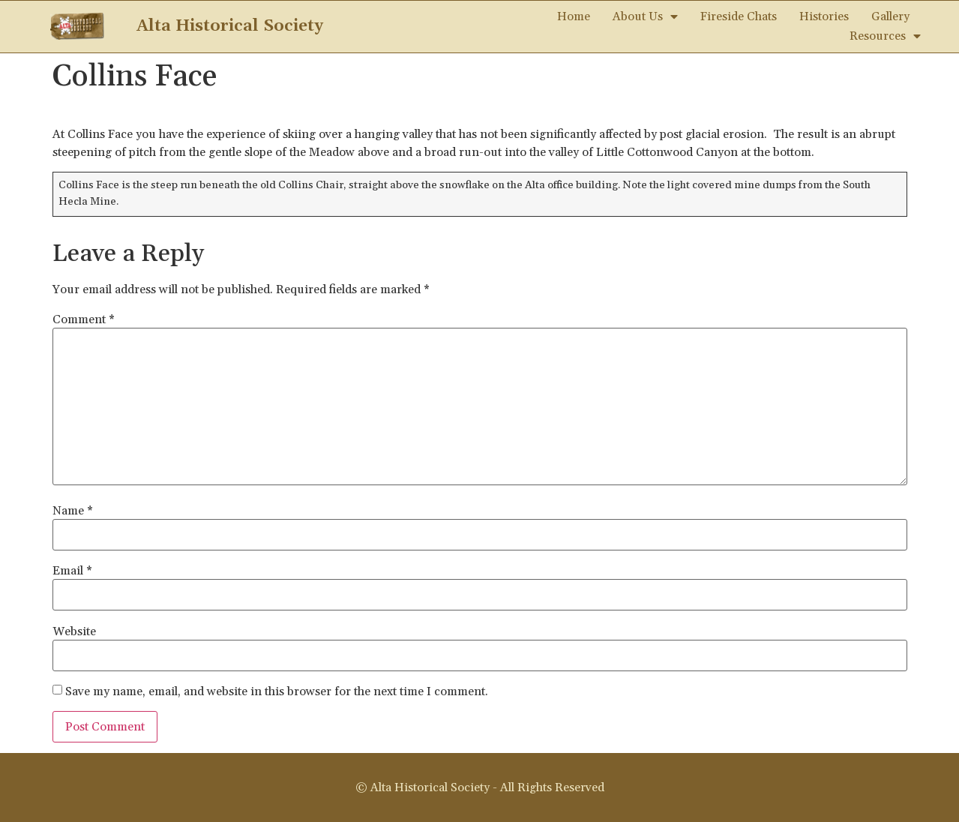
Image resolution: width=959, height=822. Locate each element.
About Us (645, 16)
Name (72, 511)
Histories (824, 16)
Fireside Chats (738, 16)
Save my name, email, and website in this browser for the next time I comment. (276, 692)
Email (72, 571)
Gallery (890, 16)
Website (74, 632)
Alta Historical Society (229, 26)
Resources (885, 36)
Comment (83, 320)
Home (573, 16)
